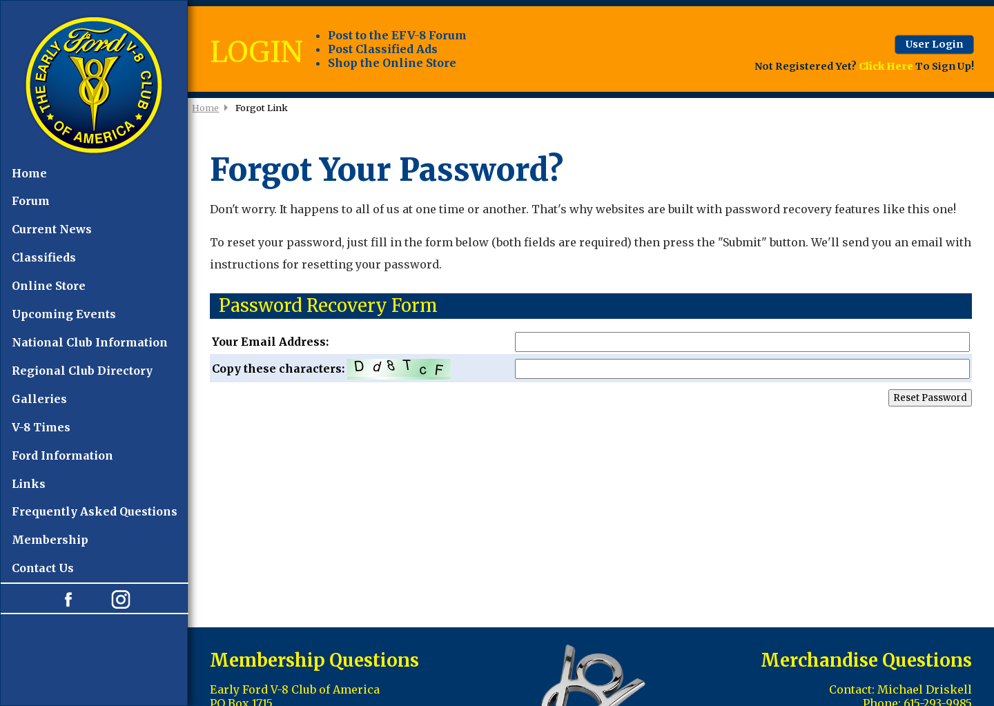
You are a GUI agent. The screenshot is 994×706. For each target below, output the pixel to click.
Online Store (49, 286)
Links (29, 484)
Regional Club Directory (82, 370)
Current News (52, 229)
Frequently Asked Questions (94, 511)
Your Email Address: (591, 342)
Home (29, 173)
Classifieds (44, 257)
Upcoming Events (64, 314)
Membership (50, 540)
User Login (934, 44)
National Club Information (90, 342)
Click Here (886, 66)
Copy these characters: (591, 369)
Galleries (39, 399)
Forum (31, 201)
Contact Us (43, 568)
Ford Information (62, 455)
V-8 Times (41, 427)
